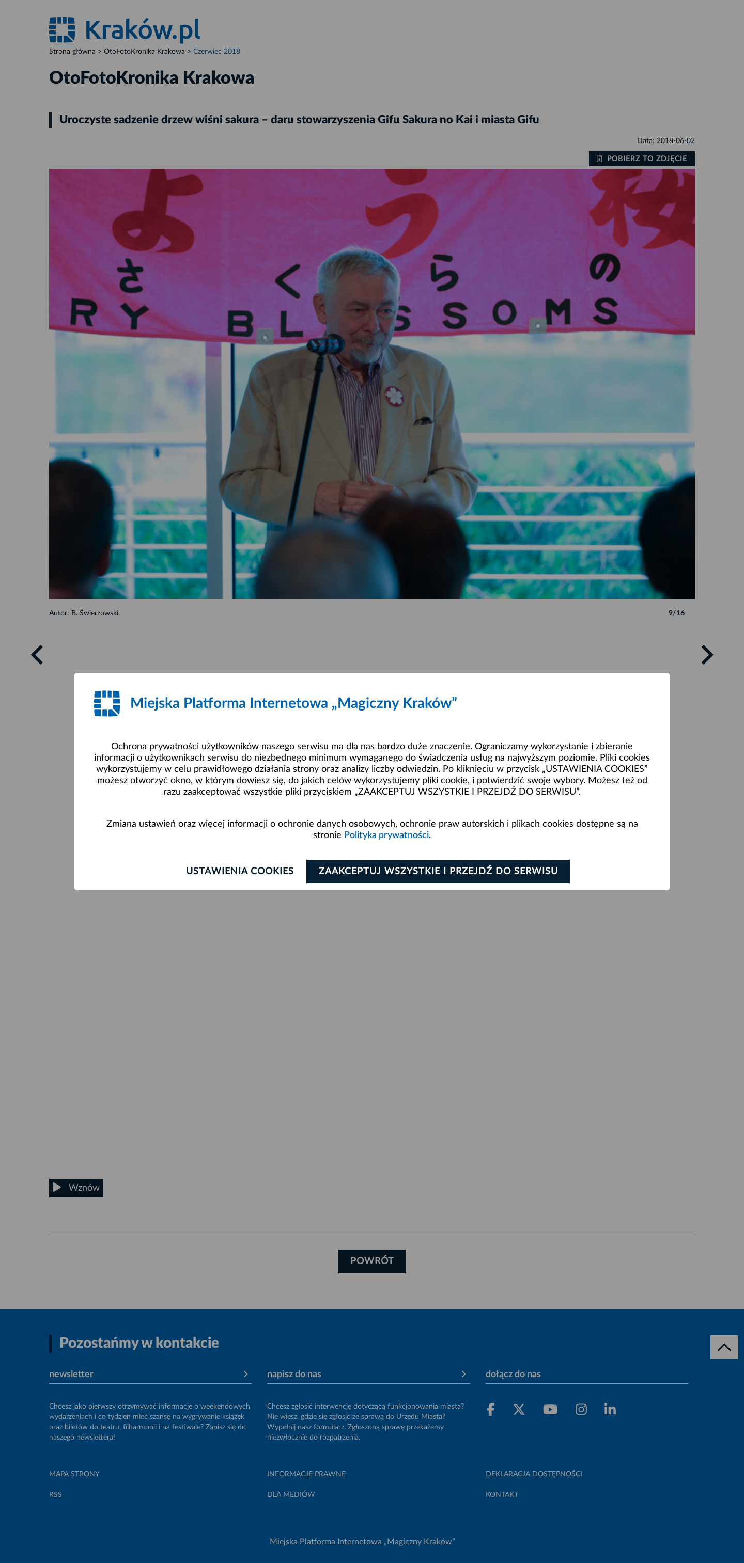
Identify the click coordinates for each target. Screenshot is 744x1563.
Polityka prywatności (386, 835)
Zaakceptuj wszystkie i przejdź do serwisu (440, 871)
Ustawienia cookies (238, 871)
